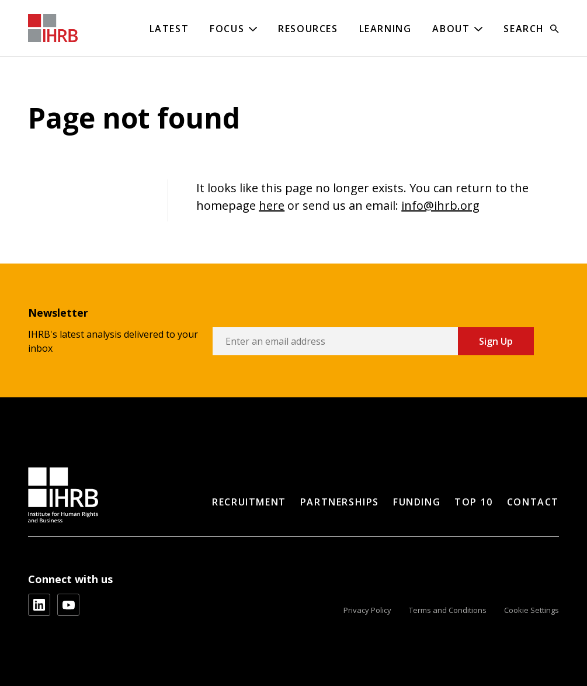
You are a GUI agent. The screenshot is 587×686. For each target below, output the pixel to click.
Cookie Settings (531, 610)
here (271, 205)
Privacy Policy (367, 610)
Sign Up (496, 341)
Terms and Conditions (448, 610)
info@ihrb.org (440, 205)
